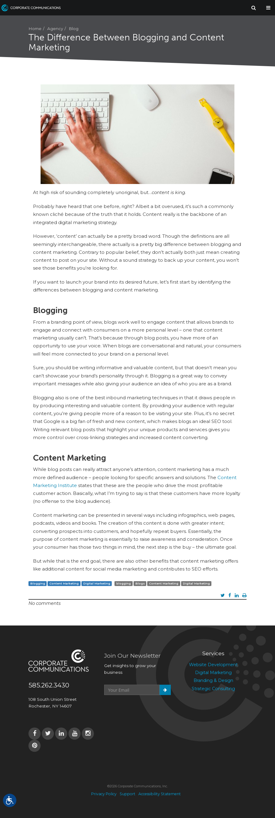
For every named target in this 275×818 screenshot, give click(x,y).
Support (127, 794)
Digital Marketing (96, 583)
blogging (123, 583)
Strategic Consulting (213, 688)
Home (34, 28)
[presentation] (150, 710)
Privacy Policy (104, 794)
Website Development (213, 664)
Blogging (37, 583)
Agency (55, 28)
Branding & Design (213, 680)
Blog (73, 28)
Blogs (140, 583)
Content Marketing (64, 583)
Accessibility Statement (159, 794)
